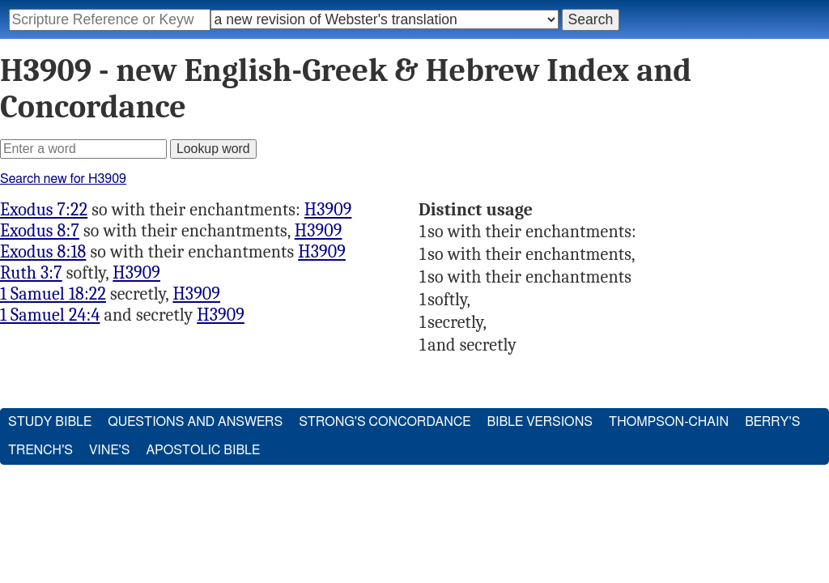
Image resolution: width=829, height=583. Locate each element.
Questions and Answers (195, 421)
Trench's (40, 450)
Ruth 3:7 (31, 272)
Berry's (772, 421)
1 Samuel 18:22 (53, 293)
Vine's (109, 450)
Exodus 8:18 (43, 251)
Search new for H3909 (63, 178)
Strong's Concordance (384, 421)
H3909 (328, 209)
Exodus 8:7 (39, 230)
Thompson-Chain (669, 421)
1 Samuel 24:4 (50, 315)
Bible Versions (540, 421)
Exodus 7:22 (43, 209)
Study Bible (49, 421)
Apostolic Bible (203, 450)
